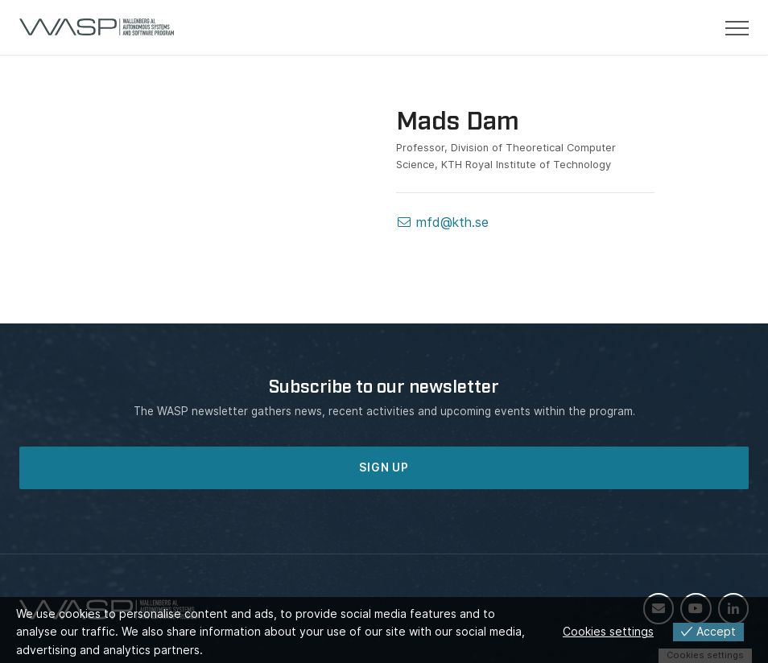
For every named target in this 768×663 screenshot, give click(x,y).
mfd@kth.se (442, 222)
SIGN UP (384, 467)
